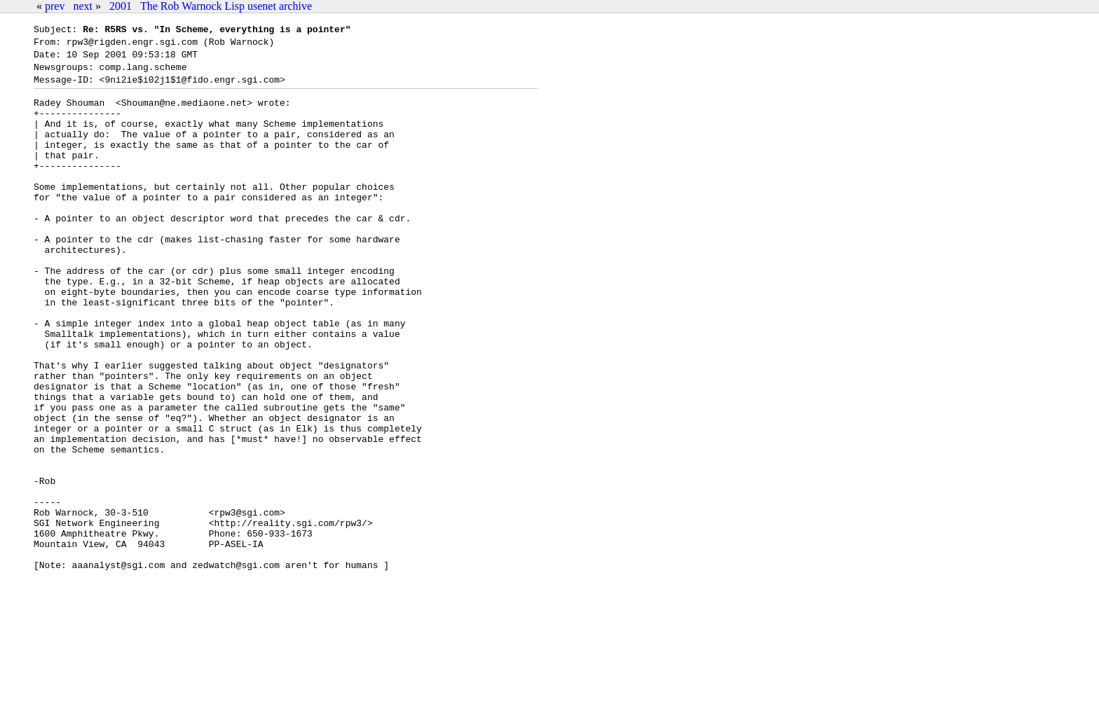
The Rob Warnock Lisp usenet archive (226, 6)
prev (54, 6)
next (83, 6)
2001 (120, 6)
